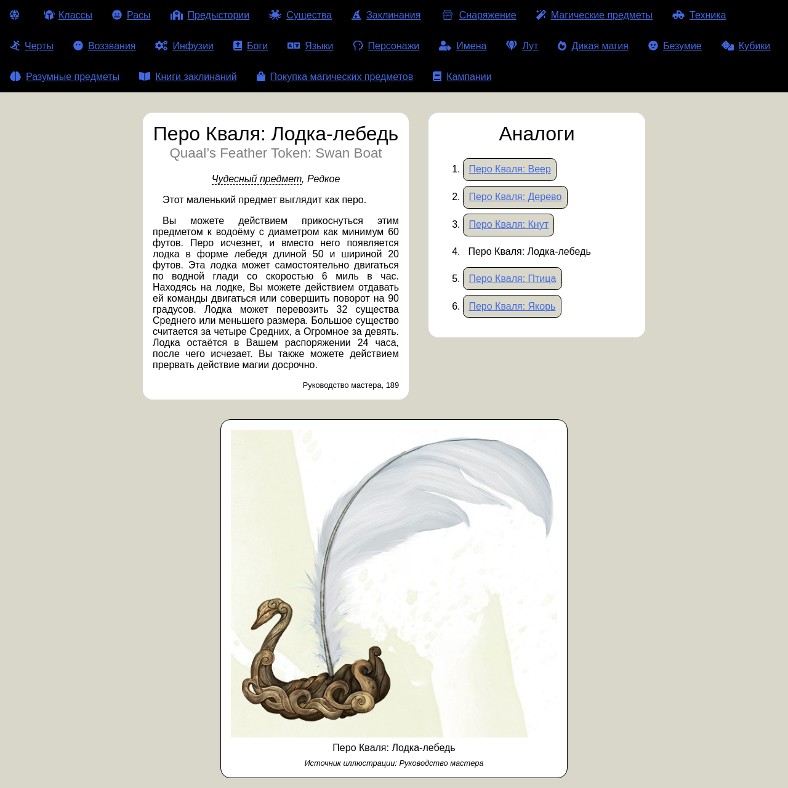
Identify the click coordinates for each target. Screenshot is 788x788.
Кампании (462, 76)
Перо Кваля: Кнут (508, 224)
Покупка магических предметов (335, 76)
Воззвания (104, 46)
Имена (462, 46)
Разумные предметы (64, 76)
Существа (300, 15)
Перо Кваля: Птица (512, 278)
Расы (131, 15)
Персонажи (386, 46)
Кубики (746, 46)
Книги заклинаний (187, 76)
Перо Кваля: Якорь (511, 306)
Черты (32, 46)
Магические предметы (594, 15)
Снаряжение (478, 15)
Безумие (675, 46)
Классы (68, 15)
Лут (522, 46)
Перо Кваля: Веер (509, 169)
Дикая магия (593, 46)
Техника (699, 15)
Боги (250, 46)
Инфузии (184, 46)
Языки (310, 46)
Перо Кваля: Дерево (514, 196)
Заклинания (386, 15)
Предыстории (210, 15)
